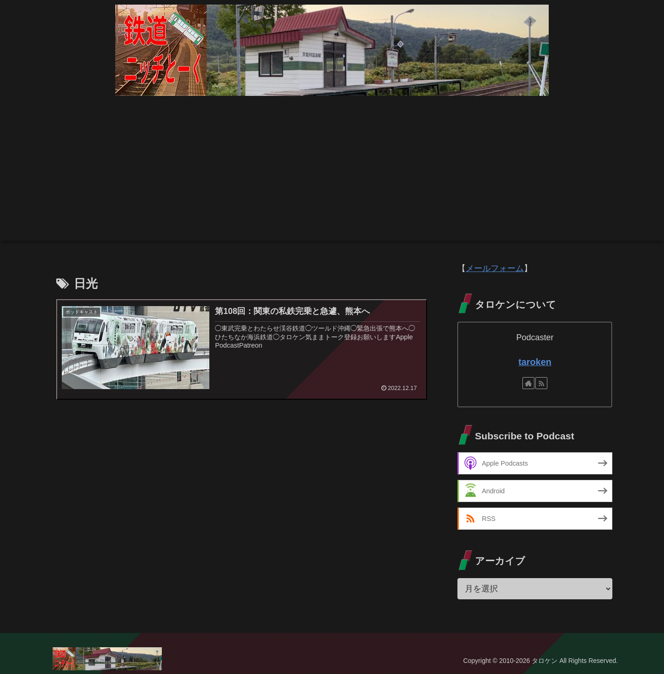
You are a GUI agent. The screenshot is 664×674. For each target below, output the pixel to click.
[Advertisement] (332, 176)
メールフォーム (495, 268)
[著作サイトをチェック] (528, 383)
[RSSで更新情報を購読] (541, 383)
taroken (534, 362)
